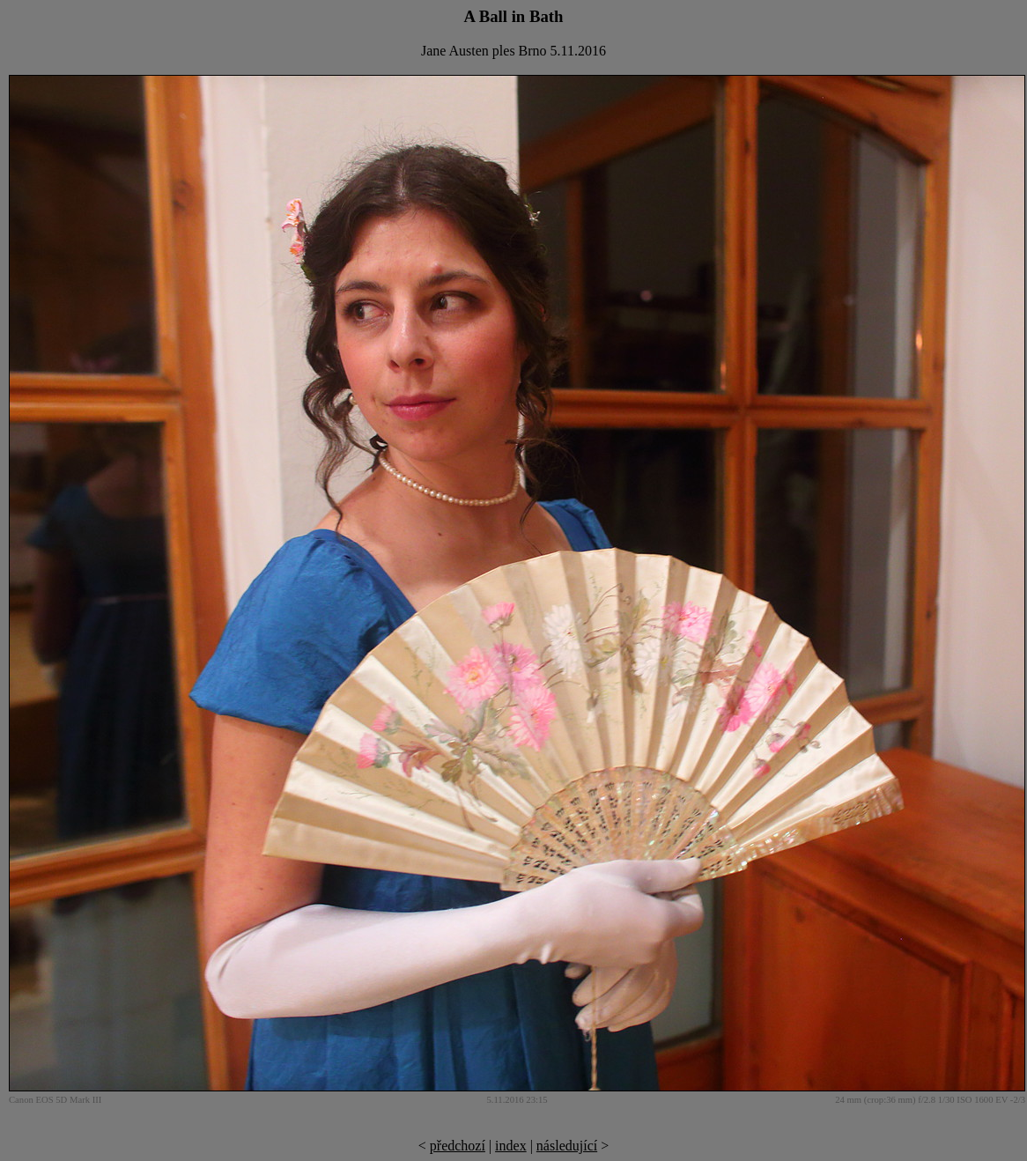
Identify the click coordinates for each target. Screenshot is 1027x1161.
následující (566, 1145)
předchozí (457, 1145)
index (511, 1145)
